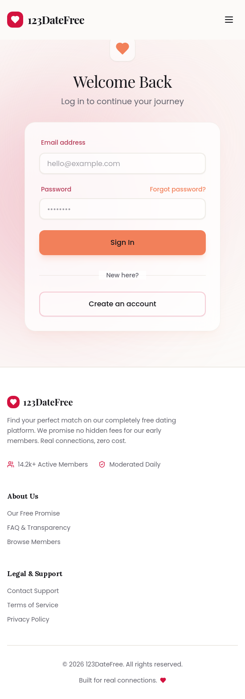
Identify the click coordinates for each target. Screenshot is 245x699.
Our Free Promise (33, 513)
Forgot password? (178, 189)
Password (56, 189)
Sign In (122, 242)
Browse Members (34, 541)
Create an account (122, 304)
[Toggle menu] (229, 19)
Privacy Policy (28, 619)
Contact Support (33, 590)
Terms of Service (32, 605)
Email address (63, 142)
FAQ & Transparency (38, 527)
